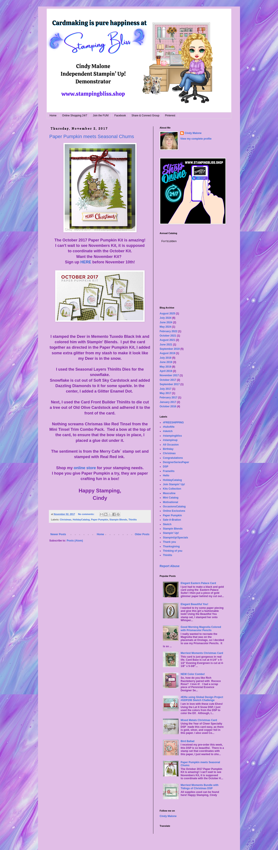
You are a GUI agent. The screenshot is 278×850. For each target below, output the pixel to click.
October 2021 (168, 335)
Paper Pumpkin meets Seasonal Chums (91, 136)
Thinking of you (172, 550)
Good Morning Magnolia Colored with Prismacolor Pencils (201, 629)
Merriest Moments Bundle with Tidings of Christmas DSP (199, 787)
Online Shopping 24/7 (74, 115)
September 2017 (170, 384)
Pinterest (170, 115)
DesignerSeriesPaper (176, 462)
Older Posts (142, 534)
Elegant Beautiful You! (194, 604)
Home (53, 115)
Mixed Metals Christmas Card (199, 720)
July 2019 (165, 357)
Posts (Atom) (75, 540)
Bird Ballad (187, 741)
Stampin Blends (118, 519)
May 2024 (165, 326)
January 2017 (168, 402)
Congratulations (173, 457)
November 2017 (169, 375)
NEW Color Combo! (193, 674)
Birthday (168, 449)
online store (85, 468)
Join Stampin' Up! (174, 484)
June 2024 (166, 322)
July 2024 (165, 317)
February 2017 (168, 397)
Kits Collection (172, 488)
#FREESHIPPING (173, 422)
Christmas (65, 519)
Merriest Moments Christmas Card (202, 653)
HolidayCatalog (81, 519)
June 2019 (166, 362)
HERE (85, 262)
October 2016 (168, 406)
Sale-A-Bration (172, 519)
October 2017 (168, 379)
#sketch (168, 431)
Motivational (170, 502)
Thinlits (132, 519)
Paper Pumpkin (99, 519)
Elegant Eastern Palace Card (198, 583)
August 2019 (167, 353)
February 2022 (168, 331)
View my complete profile (196, 138)
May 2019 (165, 366)
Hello (166, 475)
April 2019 (166, 371)
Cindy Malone (193, 133)
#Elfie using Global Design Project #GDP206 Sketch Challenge (202, 699)
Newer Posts (58, 534)
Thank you (169, 541)
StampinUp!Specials (175, 537)
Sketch (167, 524)
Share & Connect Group (145, 115)
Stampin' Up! (171, 533)
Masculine (169, 493)
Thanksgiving (171, 546)
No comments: (86, 514)
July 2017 (165, 388)
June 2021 (166, 344)
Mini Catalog (170, 497)
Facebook (120, 115)
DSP (165, 466)
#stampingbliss (172, 435)
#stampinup (170, 440)
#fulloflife (168, 426)
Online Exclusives (174, 510)
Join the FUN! (101, 115)
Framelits (168, 471)
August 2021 (167, 340)
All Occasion (171, 444)
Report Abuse (169, 566)
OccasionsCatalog (174, 506)
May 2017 (165, 393)
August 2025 (167, 313)
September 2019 (170, 348)
